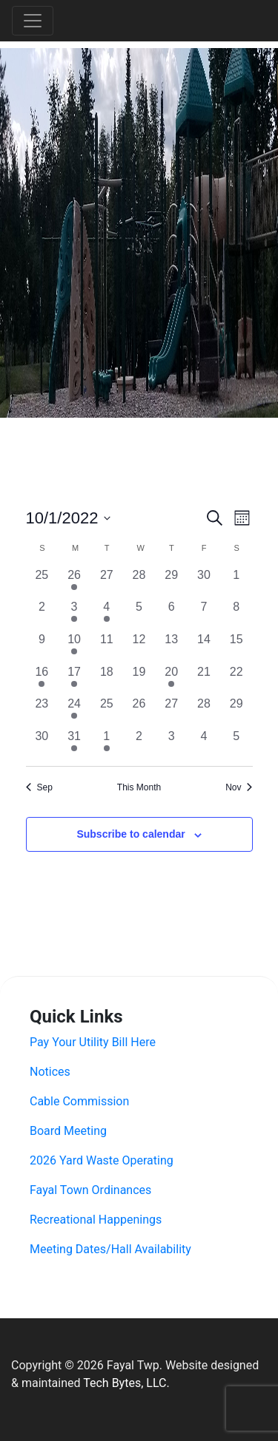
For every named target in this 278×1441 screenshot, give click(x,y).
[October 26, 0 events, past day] (139, 711)
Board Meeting (68, 1131)
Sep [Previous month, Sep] (39, 787)
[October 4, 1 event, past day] (106, 614)
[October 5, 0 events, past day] (139, 614)
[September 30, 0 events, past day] (204, 582)
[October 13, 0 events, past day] (171, 647)
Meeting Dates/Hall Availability (110, 1249)
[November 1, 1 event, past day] (106, 744)
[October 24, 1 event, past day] (74, 711)
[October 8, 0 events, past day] (236, 614)
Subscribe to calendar (130, 834)
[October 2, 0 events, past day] (42, 614)
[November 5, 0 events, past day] (236, 744)
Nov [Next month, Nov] (238, 787)
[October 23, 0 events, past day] (42, 711)
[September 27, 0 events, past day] (106, 582)
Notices (50, 1072)
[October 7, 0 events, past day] (204, 614)
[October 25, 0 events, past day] (106, 711)
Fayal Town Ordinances (90, 1190)
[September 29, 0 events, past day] (171, 582)
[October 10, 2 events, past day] (74, 647)
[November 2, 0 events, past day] (139, 744)
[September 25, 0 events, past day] (42, 582)
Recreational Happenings (96, 1220)
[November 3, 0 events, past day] (171, 744)
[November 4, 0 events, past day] (204, 744)
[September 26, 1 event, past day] (74, 582)
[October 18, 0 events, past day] (106, 679)
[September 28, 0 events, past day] (139, 582)
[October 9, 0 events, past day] (42, 647)
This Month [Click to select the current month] (139, 787)
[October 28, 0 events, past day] (204, 711)
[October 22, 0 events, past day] (236, 679)
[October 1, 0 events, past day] (236, 582)
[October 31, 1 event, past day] (74, 744)
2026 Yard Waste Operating (101, 1160)
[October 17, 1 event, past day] (74, 679)
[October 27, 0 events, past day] (171, 711)
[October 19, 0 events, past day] (139, 679)
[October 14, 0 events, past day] (204, 647)
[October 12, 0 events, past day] (139, 647)
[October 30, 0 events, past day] (42, 744)
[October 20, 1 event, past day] (171, 679)
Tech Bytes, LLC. (126, 1383)
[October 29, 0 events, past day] (236, 711)
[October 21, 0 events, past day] (204, 679)
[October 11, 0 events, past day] (106, 647)
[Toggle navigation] (32, 20)
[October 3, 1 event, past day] (74, 614)
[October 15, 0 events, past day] (236, 647)
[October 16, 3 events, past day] (42, 679)
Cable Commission (79, 1101)
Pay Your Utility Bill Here (93, 1042)
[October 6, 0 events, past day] (171, 614)
